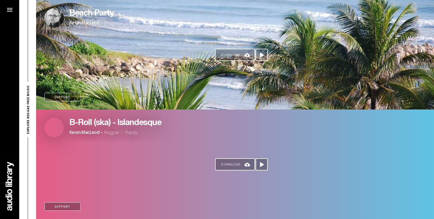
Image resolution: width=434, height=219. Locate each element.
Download (231, 55)
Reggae (111, 23)
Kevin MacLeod (84, 23)
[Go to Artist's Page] (54, 18)
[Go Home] (10, 186)
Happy (131, 23)
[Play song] (262, 55)
